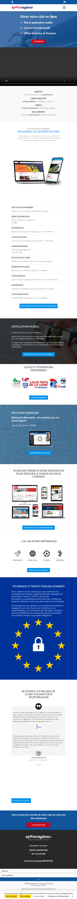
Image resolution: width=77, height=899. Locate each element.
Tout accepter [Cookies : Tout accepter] (11, 896)
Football (46, 560)
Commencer (39, 41)
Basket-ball (32, 560)
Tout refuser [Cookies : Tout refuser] (25, 896)
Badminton (17, 560)
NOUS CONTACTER (38, 850)
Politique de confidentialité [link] (58, 896)
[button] (12, 384)
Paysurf (53, 889)
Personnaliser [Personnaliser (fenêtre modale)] (38, 896)
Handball (60, 560)
